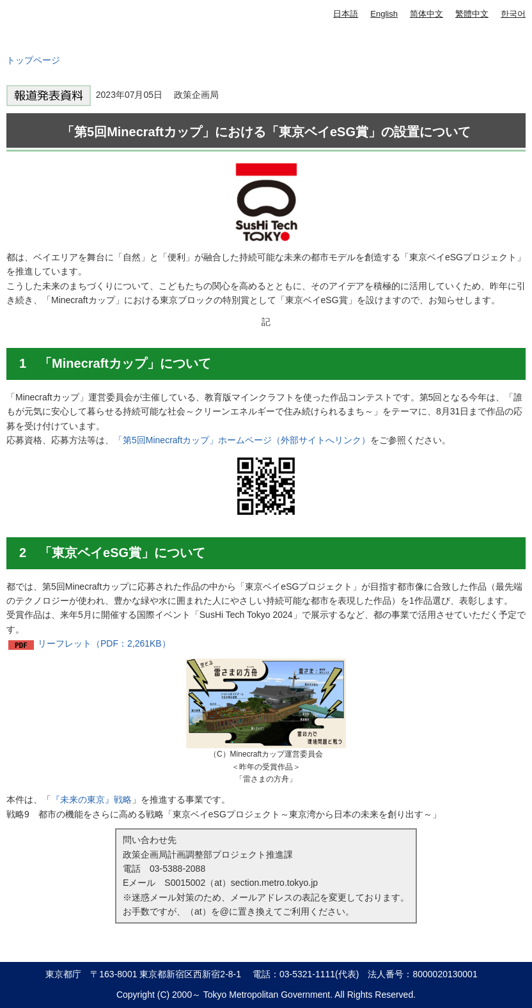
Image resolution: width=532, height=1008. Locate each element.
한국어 (513, 14)
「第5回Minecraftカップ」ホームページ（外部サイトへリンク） (242, 440)
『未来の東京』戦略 (91, 799)
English (384, 14)
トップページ (33, 60)
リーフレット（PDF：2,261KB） (104, 643)
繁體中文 (472, 14)
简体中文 (426, 14)
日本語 (345, 14)
